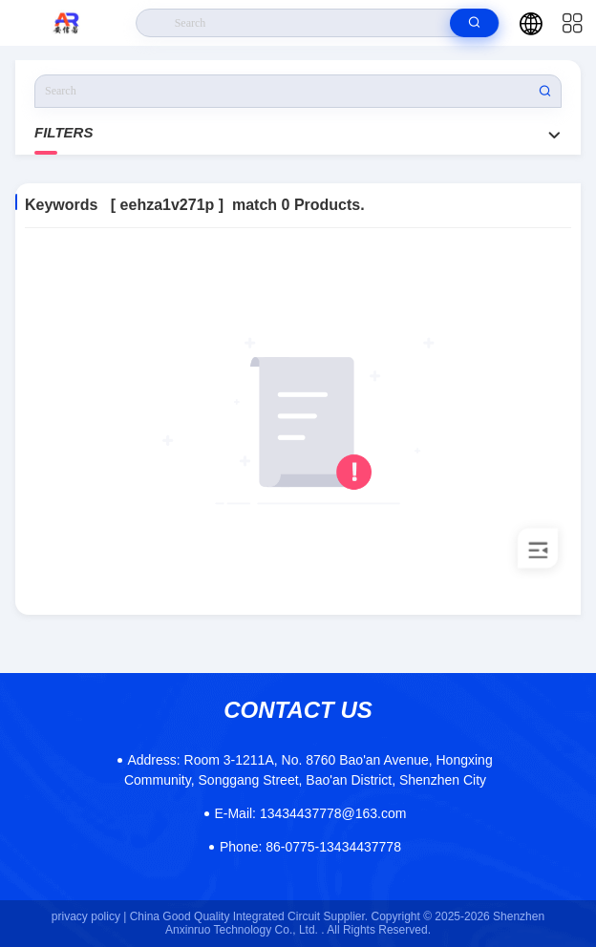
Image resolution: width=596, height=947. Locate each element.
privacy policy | (89, 916)
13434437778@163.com (310, 813)
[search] (474, 23)
